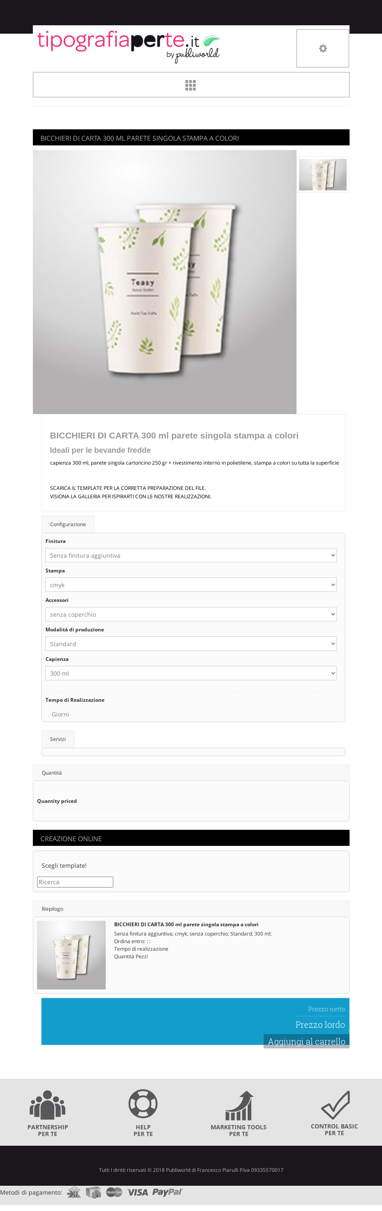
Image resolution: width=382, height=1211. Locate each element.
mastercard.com (114, 1190)
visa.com (137, 1190)
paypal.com (168, 1190)
